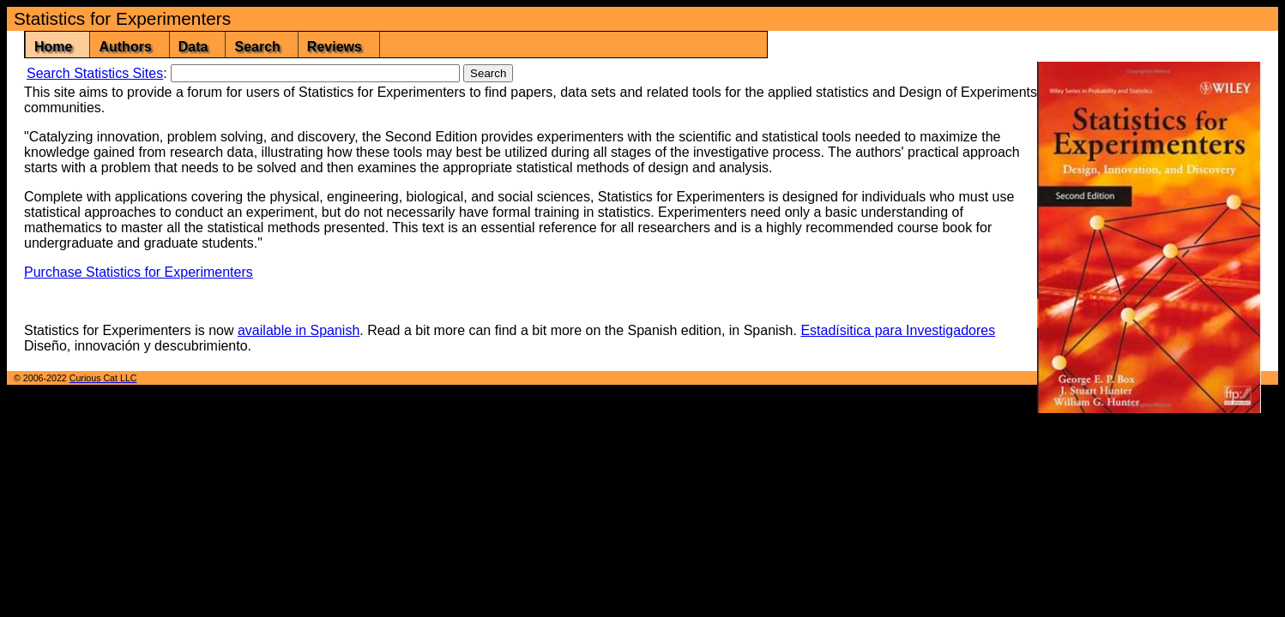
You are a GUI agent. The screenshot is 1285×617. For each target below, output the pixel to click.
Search (257, 46)
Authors (125, 46)
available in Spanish (298, 330)
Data (193, 46)
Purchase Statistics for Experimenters (138, 272)
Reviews (334, 46)
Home (53, 46)
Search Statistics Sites (95, 73)
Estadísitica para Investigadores (897, 330)
